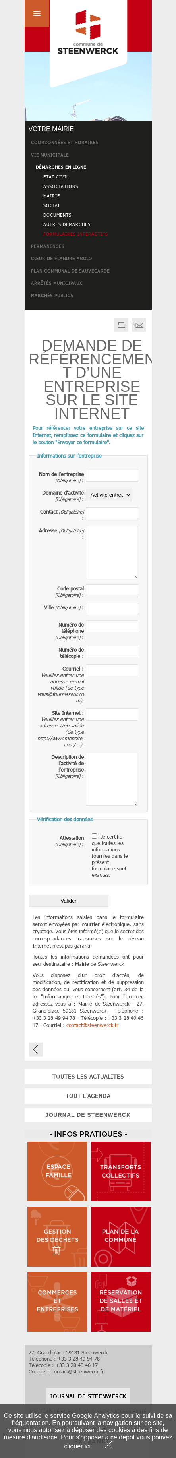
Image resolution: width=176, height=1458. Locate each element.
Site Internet (66, 713)
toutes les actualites (88, 1076)
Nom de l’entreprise (61, 474)
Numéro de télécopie (71, 652)
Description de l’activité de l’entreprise (67, 763)
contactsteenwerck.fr (92, 1025)
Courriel (71, 668)
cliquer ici (77, 1446)
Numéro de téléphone (71, 627)
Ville (49, 607)
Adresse (48, 530)
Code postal (70, 588)
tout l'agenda (88, 1096)
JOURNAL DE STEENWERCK (88, 1115)
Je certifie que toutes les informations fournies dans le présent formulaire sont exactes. (110, 855)
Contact (48, 512)
